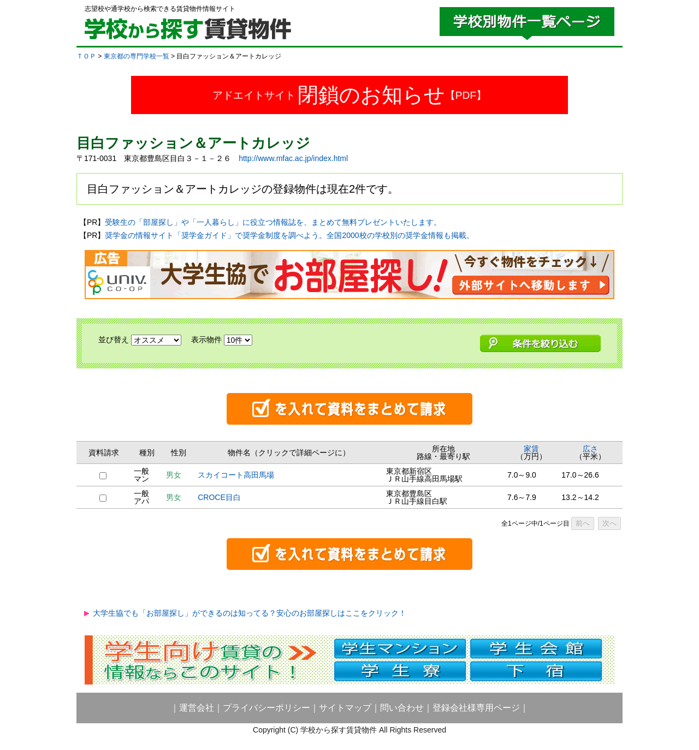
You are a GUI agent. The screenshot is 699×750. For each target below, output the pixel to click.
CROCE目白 (219, 497)
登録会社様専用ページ (476, 707)
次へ (609, 523)
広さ (590, 448)
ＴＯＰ (86, 56)
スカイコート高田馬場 (236, 475)
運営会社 (196, 707)
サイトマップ (345, 707)
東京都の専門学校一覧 (136, 56)
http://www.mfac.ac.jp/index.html (293, 158)
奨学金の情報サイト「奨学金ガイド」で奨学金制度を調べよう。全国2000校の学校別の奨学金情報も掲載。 (289, 235)
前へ (583, 523)
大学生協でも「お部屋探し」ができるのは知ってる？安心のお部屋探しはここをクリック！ (249, 613)
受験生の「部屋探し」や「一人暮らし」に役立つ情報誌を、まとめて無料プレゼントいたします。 (273, 222)
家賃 (531, 448)
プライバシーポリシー (266, 707)
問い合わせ (402, 707)
